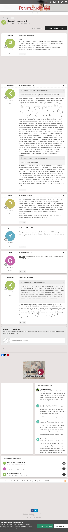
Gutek (10, 252)
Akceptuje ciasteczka (45, 526)
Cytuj (24, 54)
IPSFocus (31, 514)
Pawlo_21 (13, 23)
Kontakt (37, 514)
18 (10, 104)
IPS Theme (25, 514)
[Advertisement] (21, 70)
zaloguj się (55, 331)
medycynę (40, 41)
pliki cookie (21, 524)
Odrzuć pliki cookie (61, 526)
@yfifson (22, 256)
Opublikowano (26, 35)
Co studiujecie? (11, 468)
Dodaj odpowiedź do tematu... (20, 340)
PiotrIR (10, 195)
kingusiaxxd (10, 475)
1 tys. (10, 270)
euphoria (45, 391)
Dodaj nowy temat (37, 28)
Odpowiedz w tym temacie (56, 28)
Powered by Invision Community (34, 517)
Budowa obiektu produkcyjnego (48, 438)
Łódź (28, 23)
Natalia (8, 469)
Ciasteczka (42, 514)
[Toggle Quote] (21, 90)
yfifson (10, 228)
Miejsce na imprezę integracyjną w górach (51, 421)
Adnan (44, 406)
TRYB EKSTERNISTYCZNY (14, 473)
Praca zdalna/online (45, 389)
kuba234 (9, 464)
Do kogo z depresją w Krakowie (48, 405)
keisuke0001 (10, 85)
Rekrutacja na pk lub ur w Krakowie (16, 462)
